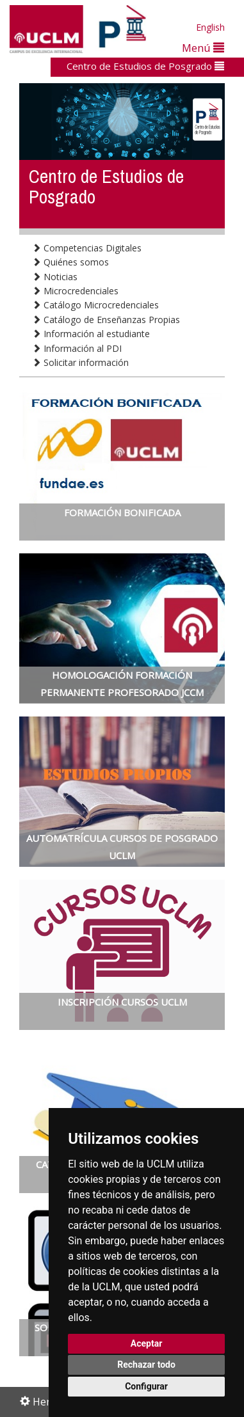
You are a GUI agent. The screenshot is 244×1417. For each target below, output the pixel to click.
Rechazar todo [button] (146, 1364)
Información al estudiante (91, 334)
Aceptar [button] (147, 1343)
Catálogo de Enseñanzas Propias (106, 319)
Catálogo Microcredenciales (95, 305)
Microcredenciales (75, 291)
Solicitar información (80, 362)
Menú (203, 47)
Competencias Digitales (87, 248)
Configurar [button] (146, 1386)
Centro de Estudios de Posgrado (145, 65)
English (210, 27)
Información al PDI (77, 348)
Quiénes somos (70, 262)
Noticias (54, 277)
